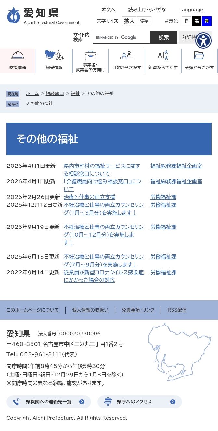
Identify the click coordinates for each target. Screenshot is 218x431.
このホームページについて (32, 310)
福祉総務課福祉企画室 (176, 165)
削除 (57, 103)
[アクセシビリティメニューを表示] (203, 40)
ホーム (32, 93)
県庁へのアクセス (134, 402)
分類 (199, 67)
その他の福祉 (39, 103)
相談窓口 (55, 93)
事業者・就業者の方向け (90, 67)
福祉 (75, 93)
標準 (144, 21)
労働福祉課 (163, 197)
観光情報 (54, 68)
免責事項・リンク (138, 310)
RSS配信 (177, 310)
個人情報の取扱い (90, 310)
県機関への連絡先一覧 (48, 402)
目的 (126, 67)
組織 (163, 67)
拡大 (129, 21)
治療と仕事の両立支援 (89, 197)
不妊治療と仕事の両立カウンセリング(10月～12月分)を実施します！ (104, 234)
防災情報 (17, 68)
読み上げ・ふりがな (147, 9)
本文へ (108, 9)
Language (191, 9)
